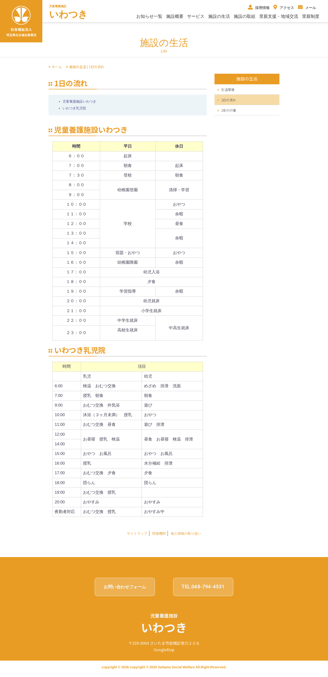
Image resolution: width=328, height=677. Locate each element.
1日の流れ (226, 100)
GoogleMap (164, 649)
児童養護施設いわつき (79, 101)
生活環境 (225, 89)
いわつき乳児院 (74, 108)
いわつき (68, 14)
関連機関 (159, 533)
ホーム (57, 66)
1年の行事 (226, 110)
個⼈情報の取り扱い (186, 533)
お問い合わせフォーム (125, 586)
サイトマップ (137, 533)
